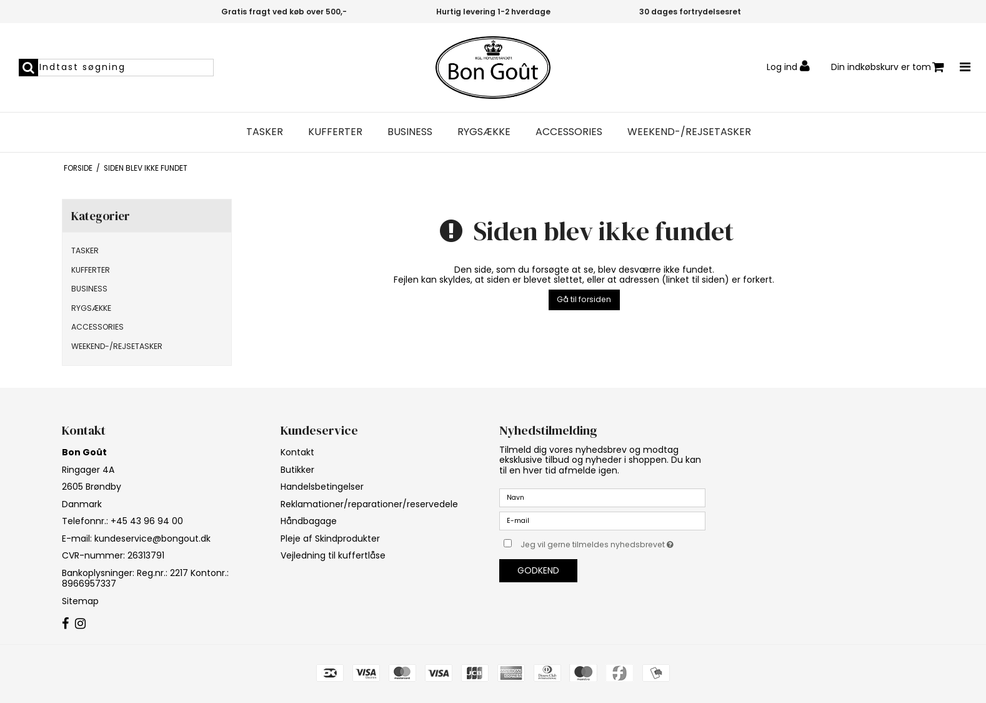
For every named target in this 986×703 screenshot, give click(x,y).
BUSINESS (409, 132)
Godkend (538, 570)
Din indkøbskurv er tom (887, 67)
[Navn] (602, 497)
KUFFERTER (335, 132)
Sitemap (80, 601)
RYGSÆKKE (483, 132)
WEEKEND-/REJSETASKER (689, 132)
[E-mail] (602, 520)
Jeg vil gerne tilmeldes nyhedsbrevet (612, 542)
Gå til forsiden (584, 299)
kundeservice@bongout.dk (152, 538)
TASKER (264, 132)
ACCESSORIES (568, 132)
